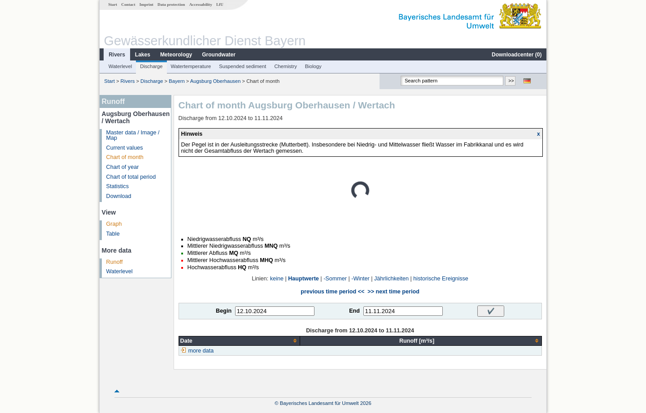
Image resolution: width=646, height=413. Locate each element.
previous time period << (332, 291)
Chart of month (125, 157)
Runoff (114, 262)
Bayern (176, 81)
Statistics (117, 186)
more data (201, 351)
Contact (128, 4)
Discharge (151, 66)
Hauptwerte (303, 278)
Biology (313, 66)
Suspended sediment (242, 66)
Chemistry (285, 66)
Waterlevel (120, 66)
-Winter (360, 278)
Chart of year (122, 167)
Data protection (171, 4)
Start (112, 4)
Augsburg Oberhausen (215, 81)
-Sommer (335, 278)
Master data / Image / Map (133, 135)
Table (113, 234)
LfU (219, 4)
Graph (114, 224)
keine (277, 278)
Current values (124, 148)
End (354, 311)
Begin (223, 311)
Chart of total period (131, 177)
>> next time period (393, 291)
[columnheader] (239, 340)
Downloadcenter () (516, 55)
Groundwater (219, 55)
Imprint (146, 4)
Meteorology (176, 55)
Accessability (200, 4)
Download (118, 196)
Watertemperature (191, 66)
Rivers (117, 55)
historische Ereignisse (440, 278)
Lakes (142, 55)
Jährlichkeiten (391, 278)
